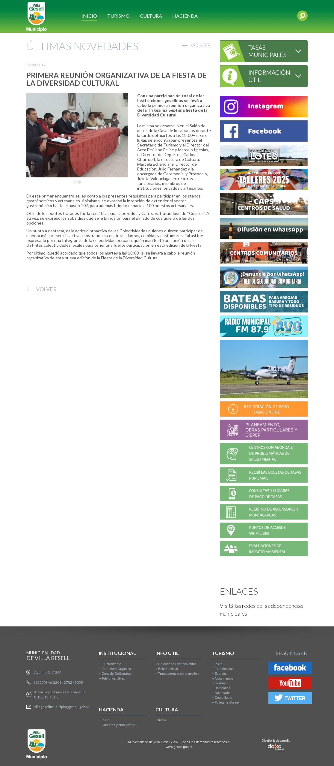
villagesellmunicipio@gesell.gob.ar (61, 706)
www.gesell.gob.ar (179, 747)
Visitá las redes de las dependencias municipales (261, 609)
